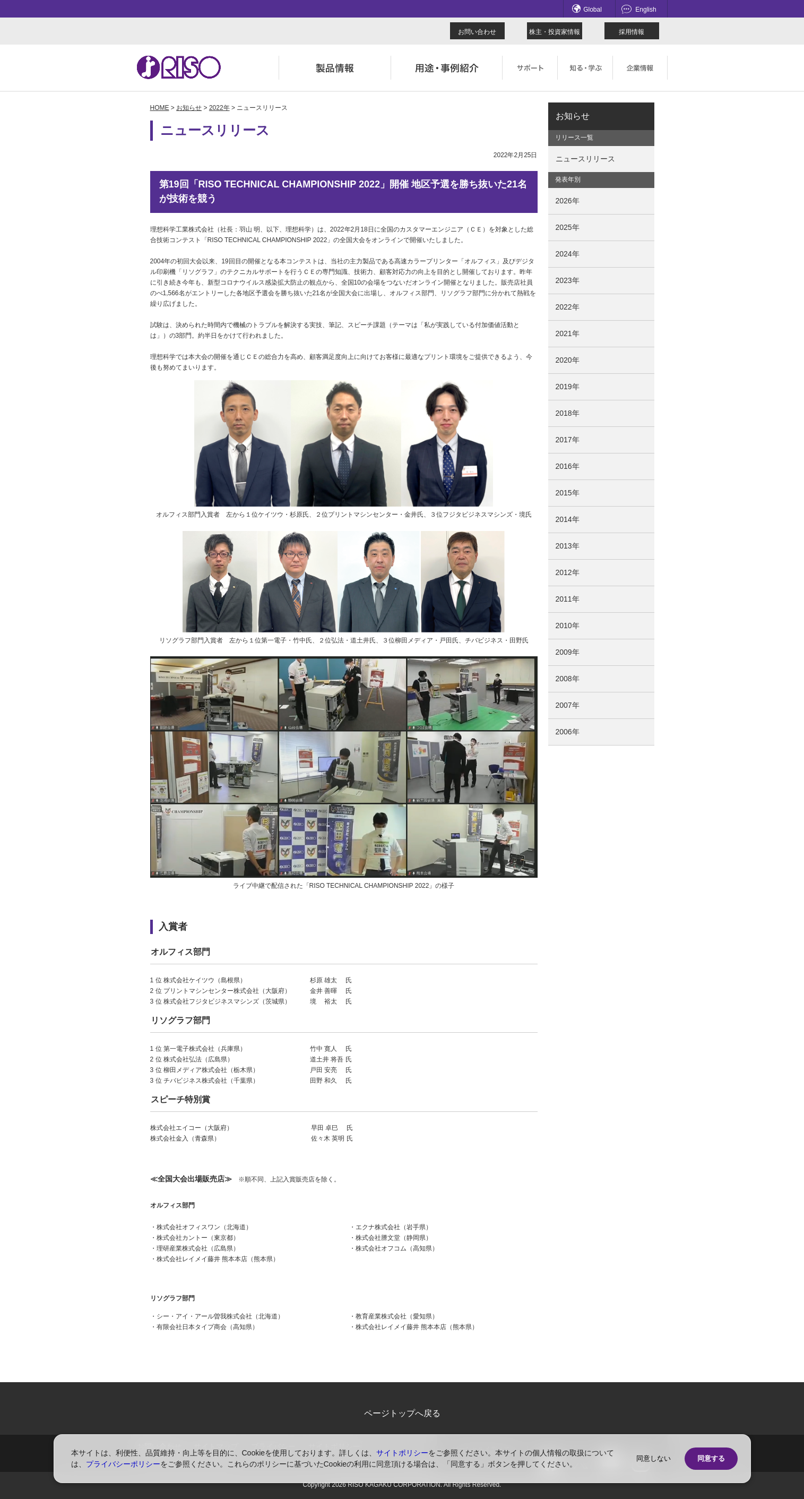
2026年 (568, 200)
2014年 (568, 519)
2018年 (568, 413)
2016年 (568, 466)
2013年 (568, 546)
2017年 (568, 439)
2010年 (568, 625)
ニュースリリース (585, 159)
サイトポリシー (402, 1453)
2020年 (568, 360)
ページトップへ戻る (402, 1413)
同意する (711, 1458)
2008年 (568, 678)
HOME (159, 108)
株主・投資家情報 (554, 32)
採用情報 (631, 32)
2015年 (568, 493)
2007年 (568, 705)
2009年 (568, 652)
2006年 (568, 731)
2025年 (568, 227)
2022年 (219, 108)
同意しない (653, 1458)
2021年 (568, 333)
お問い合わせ (477, 32)
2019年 (568, 386)
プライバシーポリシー (123, 1464)
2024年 (568, 254)
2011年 (568, 599)
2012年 (568, 572)
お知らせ (189, 108)
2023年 (568, 280)
